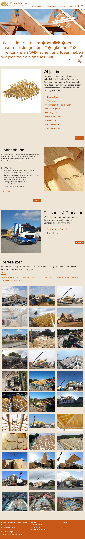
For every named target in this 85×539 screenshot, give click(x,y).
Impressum (62, 522)
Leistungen (52, 6)
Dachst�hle (52, 97)
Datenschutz (63, 527)
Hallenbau (51, 120)
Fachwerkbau (53, 124)
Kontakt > (79, 138)
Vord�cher (52, 113)
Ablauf (7, 191)
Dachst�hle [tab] (7, 277)
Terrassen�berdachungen (59, 105)
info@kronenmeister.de (37, 529)
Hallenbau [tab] (6, 280)
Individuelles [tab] (16, 280)
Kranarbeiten (53, 233)
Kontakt (72, 6)
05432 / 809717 (38, 525)
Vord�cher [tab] (59, 277)
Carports (51, 101)
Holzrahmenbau (54, 117)
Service (64, 6)
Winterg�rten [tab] (48, 277)
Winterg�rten (53, 109)
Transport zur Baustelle (57, 229)
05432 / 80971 (38, 527)
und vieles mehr (54, 128)
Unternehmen (38, 6)
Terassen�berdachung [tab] (31, 277)
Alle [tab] (3, 272)
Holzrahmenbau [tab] (71, 277)
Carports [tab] (17, 277)
